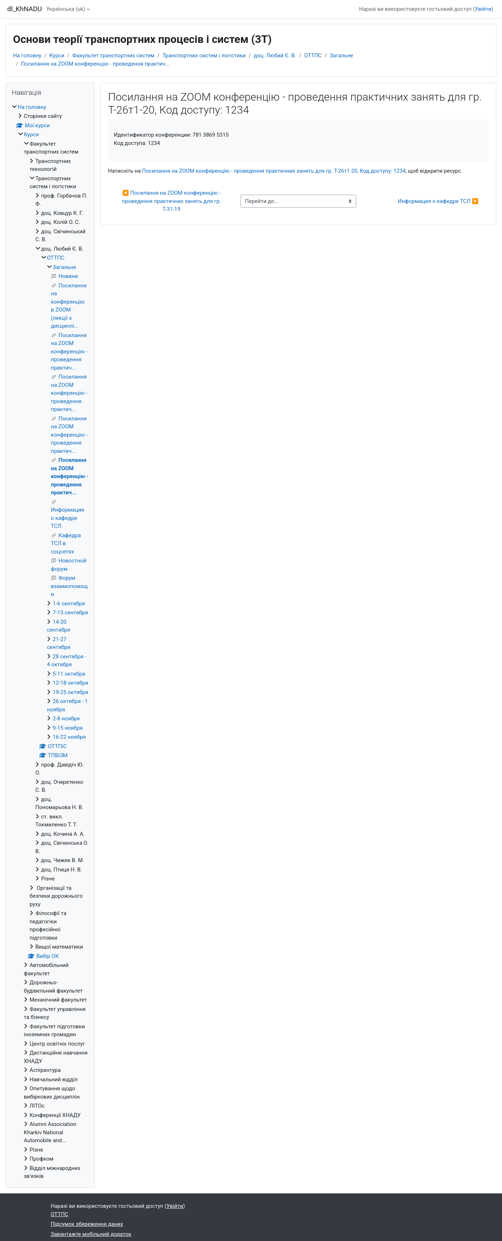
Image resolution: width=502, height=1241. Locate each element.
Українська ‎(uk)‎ (65, 9)
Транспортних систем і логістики (204, 55)
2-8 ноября (66, 718)
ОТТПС (313, 55)
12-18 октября (70, 683)
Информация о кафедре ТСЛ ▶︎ (438, 201)
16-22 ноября (69, 737)
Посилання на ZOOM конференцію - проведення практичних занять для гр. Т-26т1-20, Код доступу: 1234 (274, 171)
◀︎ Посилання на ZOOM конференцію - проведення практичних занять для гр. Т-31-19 (172, 201)
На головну (27, 55)
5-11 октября (69, 674)
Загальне (341, 55)
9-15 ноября (68, 728)
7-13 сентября (70, 612)
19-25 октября (70, 692)
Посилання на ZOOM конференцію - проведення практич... (95, 64)
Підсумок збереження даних (87, 1224)
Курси (56, 55)
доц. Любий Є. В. (275, 55)
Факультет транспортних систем (113, 55)
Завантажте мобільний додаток (91, 1234)
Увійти (483, 9)
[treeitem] (50, 641)
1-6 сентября (69, 603)
